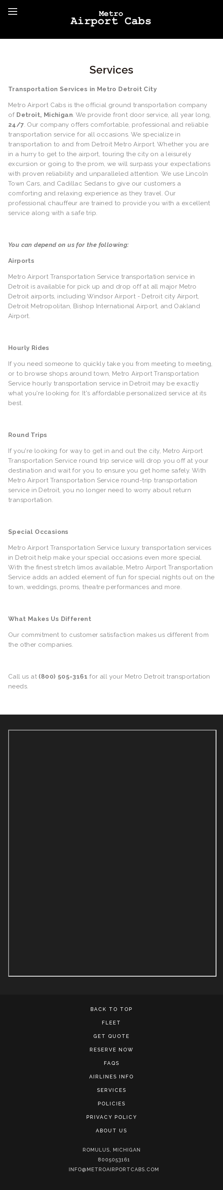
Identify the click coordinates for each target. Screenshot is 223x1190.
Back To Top (111, 1009)
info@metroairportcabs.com (114, 1169)
